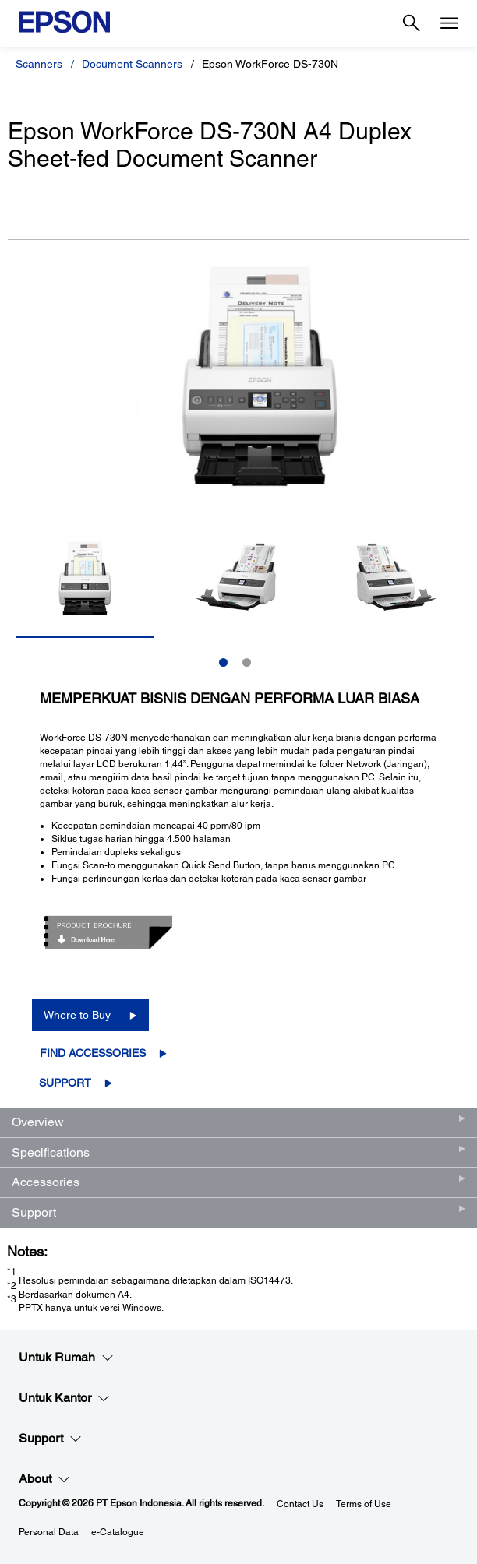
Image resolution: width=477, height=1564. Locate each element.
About (44, 1479)
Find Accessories (93, 1053)
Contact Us (300, 1504)
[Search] (411, 23)
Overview (38, 1122)
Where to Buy (77, 1015)
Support (65, 1082)
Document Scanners (132, 64)
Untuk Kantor (64, 1398)
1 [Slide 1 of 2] (223, 662)
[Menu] (448, 23)
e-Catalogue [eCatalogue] (117, 1532)
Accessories (46, 1182)
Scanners (39, 64)
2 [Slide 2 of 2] (246, 662)
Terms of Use (363, 1504)
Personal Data (49, 1532)
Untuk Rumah (66, 1357)
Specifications (51, 1152)
